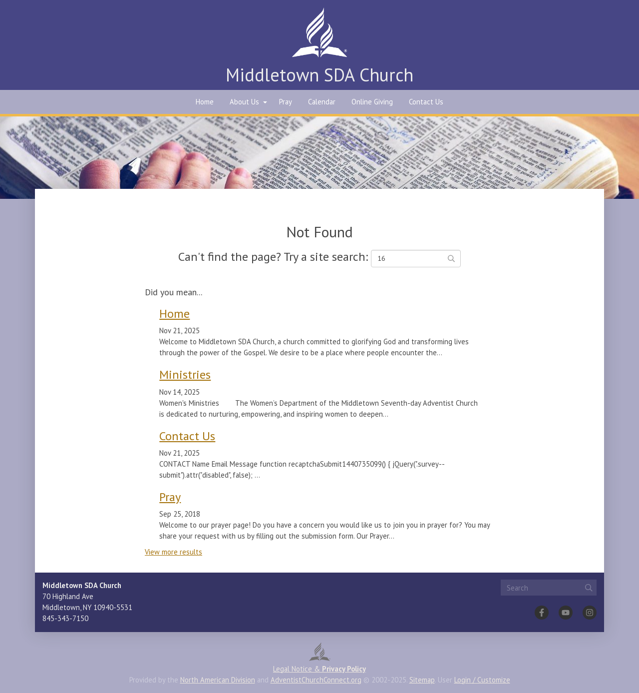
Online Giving (372, 101)
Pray (285, 101)
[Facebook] (542, 613)
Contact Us (426, 101)
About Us (244, 101)
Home (205, 101)
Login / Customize (482, 680)
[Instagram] (590, 613)
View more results (173, 552)
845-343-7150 (65, 618)
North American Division (217, 680)
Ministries (185, 374)
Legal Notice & (319, 669)
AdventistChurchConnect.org (316, 680)
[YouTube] (566, 613)
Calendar (321, 101)
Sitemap (422, 680)
